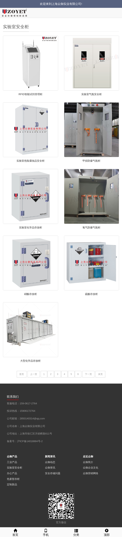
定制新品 (12, 484)
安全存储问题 (52, 473)
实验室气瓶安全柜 (91, 94)
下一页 (88, 374)
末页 (100, 374)
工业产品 (12, 462)
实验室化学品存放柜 (30, 227)
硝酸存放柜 (30, 294)
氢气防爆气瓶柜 (91, 227)
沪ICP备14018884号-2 (30, 441)
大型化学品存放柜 (30, 360)
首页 (21, 374)
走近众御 (88, 456)
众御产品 (12, 456)
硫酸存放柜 (91, 294)
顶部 (107, 532)
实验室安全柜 (14, 467)
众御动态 (50, 462)
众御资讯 (50, 467)
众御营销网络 (90, 473)
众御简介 (88, 462)
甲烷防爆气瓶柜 (91, 160)
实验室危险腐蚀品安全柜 (31, 160)
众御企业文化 (90, 467)
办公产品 (12, 473)
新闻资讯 (50, 456)
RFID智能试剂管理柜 (30, 94)
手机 (45, 532)
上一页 (33, 374)
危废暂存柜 (13, 479)
